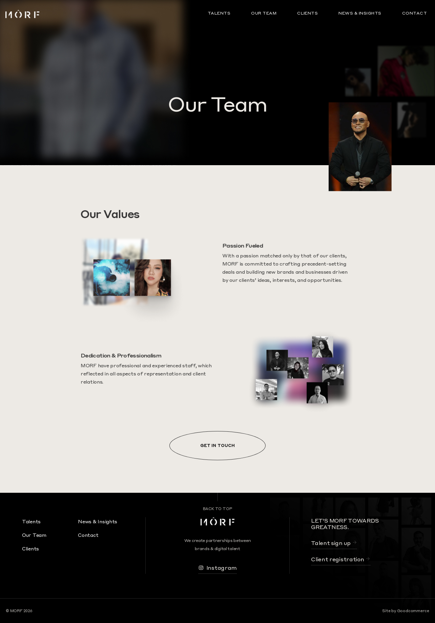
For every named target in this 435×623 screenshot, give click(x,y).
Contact (414, 13)
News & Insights (359, 13)
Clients (307, 13)
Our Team (263, 13)
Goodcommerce (413, 610)
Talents (219, 13)
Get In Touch (217, 445)
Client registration (340, 559)
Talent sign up (334, 542)
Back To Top (217, 508)
